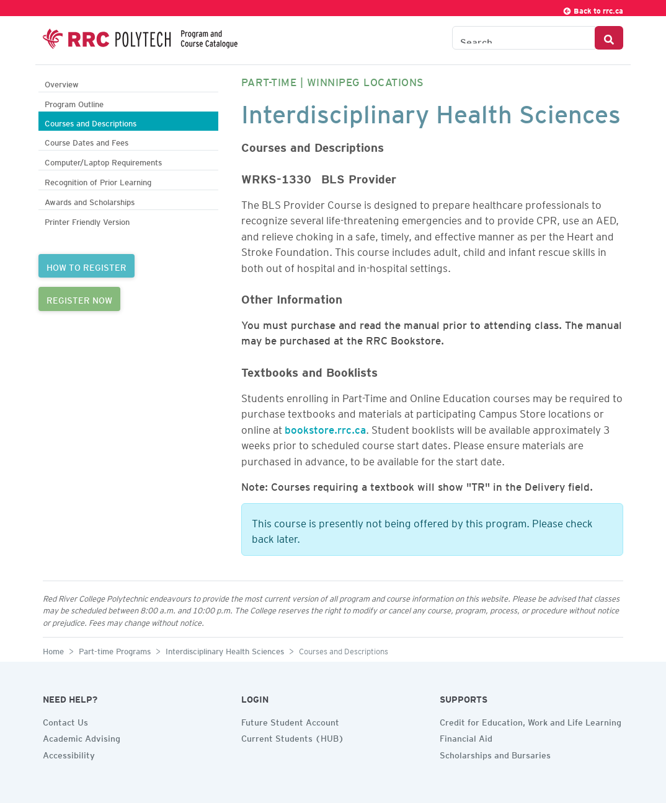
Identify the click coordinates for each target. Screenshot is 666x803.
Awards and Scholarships (90, 200)
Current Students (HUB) (292, 737)
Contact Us (65, 720)
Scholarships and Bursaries (495, 753)
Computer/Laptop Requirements (103, 161)
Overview (62, 83)
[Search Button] (609, 38)
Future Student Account (290, 720)
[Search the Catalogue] (523, 38)
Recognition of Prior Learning (98, 180)
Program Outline (74, 102)
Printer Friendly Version (87, 220)
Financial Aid (466, 737)
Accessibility (69, 753)
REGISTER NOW (79, 299)
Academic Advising (81, 737)
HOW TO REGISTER (87, 266)
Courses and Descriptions (90, 122)
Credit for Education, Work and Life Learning (530, 720)
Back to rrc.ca (592, 9)
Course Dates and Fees (86, 141)
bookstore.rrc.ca (325, 427)
